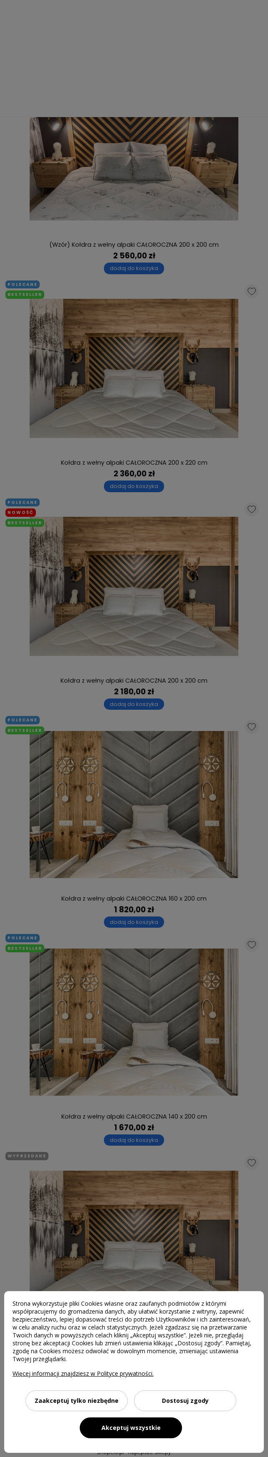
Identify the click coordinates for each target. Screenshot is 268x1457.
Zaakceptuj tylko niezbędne (77, 1400)
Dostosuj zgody (185, 1400)
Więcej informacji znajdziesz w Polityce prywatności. (83, 1373)
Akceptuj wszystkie (131, 1428)
